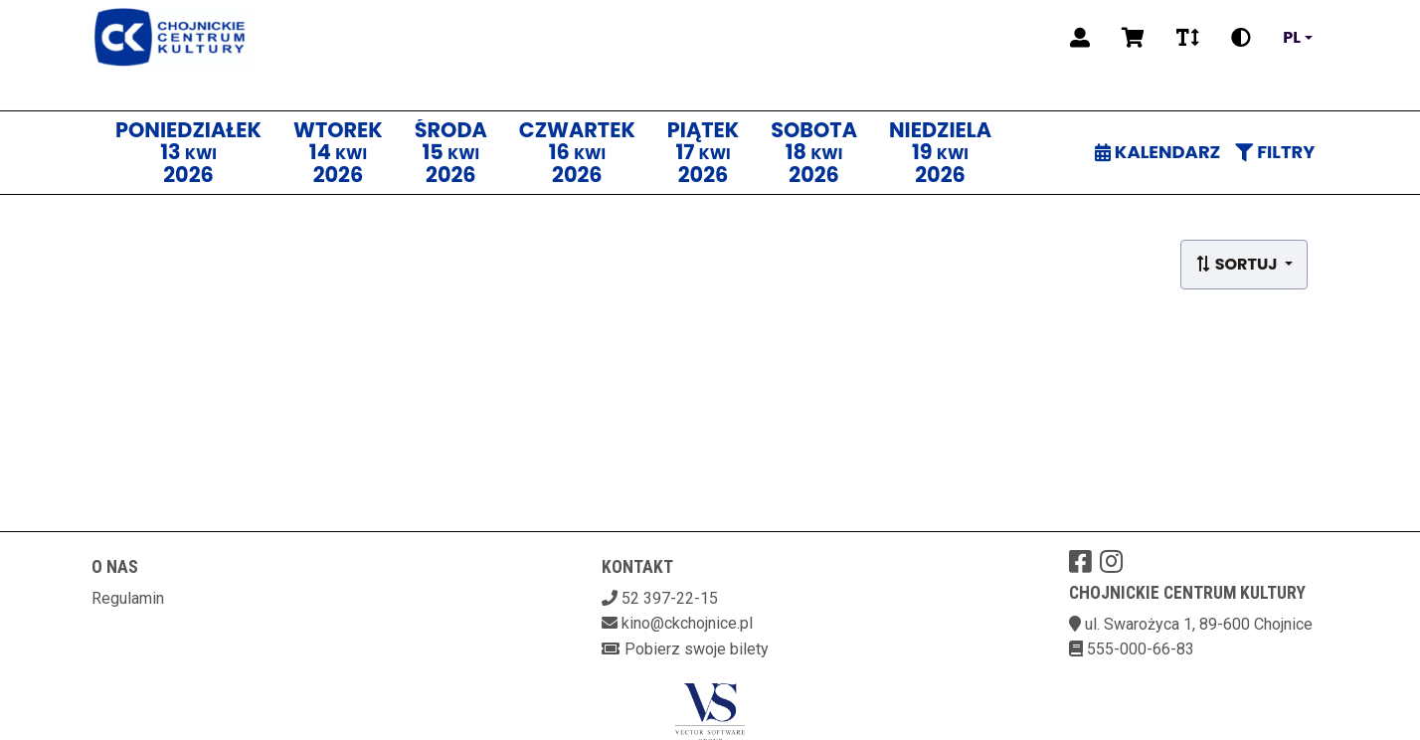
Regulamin (127, 598)
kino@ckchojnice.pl (687, 623)
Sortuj (1238, 264)
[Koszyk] (1133, 38)
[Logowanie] (1080, 38)
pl (1292, 38)
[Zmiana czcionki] (1187, 38)
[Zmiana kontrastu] (1241, 38)
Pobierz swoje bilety (696, 649)
